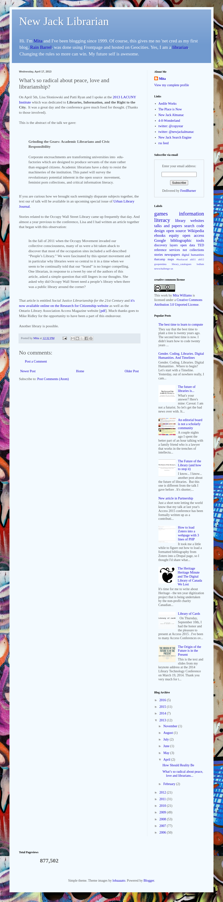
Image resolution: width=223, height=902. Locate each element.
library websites (189, 220)
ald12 (201, 259)
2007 (163, 826)
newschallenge (162, 268)
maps (171, 259)
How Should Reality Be (178, 765)
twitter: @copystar (170, 126)
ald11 (193, 259)
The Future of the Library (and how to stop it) (189, 465)
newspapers (172, 254)
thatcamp (159, 259)
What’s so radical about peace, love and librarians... (183, 773)
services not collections (186, 250)
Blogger (149, 880)
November (170, 726)
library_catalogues (181, 264)
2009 (163, 812)
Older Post (132, 371)
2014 (163, 713)
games (161, 214)
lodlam (200, 264)
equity (174, 235)
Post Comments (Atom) (53, 379)
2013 (163, 720)
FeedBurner (188, 191)
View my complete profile (171, 85)
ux (172, 268)
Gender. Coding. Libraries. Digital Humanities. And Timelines (181, 355)
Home (80, 371)
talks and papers (168, 226)
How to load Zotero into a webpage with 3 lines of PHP (188, 533)
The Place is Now (170, 109)
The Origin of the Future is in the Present (189, 651)
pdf (103, 311)
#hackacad (181, 259)
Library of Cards (189, 613)
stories (158, 254)
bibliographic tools (187, 240)
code (200, 226)
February (169, 784)
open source (176, 231)
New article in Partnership (175, 498)
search (189, 226)
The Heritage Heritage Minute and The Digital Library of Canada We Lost (190, 576)
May (166, 753)
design (159, 231)
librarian (180, 47)
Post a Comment (36, 361)
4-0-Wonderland (169, 120)
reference (160, 250)
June (166, 746)
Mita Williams (182, 295)
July (166, 739)
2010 (163, 806)
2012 (163, 792)
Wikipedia (196, 231)
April (167, 759)
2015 (163, 707)
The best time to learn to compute (180, 324)
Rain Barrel (41, 47)
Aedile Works (167, 103)
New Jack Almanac (171, 115)
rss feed (163, 143)
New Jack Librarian (64, 21)
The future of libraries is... (186, 389)
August (168, 733)
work (164, 295)
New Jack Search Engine (175, 137)
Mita (38, 40)
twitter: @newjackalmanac (176, 132)
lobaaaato (118, 880)
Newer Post (28, 371)
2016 (163, 700)
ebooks (160, 235)
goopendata (160, 264)
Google (160, 240)
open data (187, 245)
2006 (163, 832)
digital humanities (193, 254)
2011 (163, 799)
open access (193, 235)
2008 (163, 819)
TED (201, 245)
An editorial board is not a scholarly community (190, 424)
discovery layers (166, 245)
